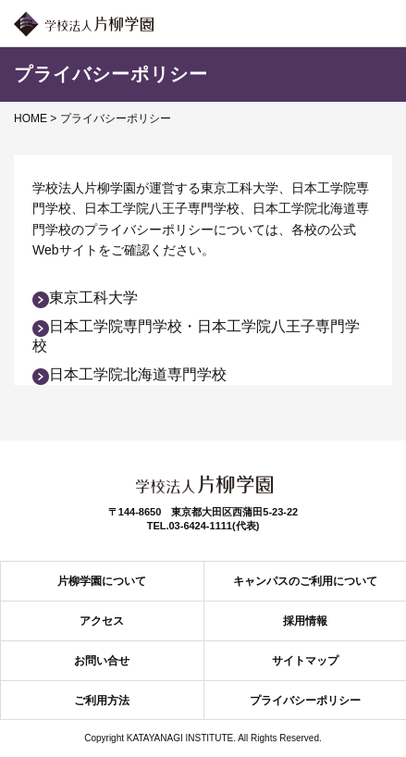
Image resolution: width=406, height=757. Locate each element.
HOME (30, 118)
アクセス (102, 620)
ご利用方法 (101, 700)
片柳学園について (101, 581)
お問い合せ (101, 660)
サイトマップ (305, 660)
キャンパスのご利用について (305, 581)
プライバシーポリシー (305, 700)
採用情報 (305, 620)
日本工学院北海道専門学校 (129, 374)
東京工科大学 (85, 297)
